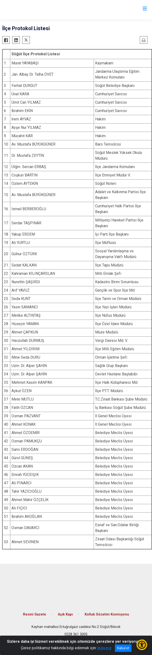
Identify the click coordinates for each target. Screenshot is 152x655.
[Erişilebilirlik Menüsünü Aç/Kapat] (141, 644)
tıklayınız (104, 648)
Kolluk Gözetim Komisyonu (107, 614)
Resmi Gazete (34, 614)
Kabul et (123, 648)
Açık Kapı (65, 614)
